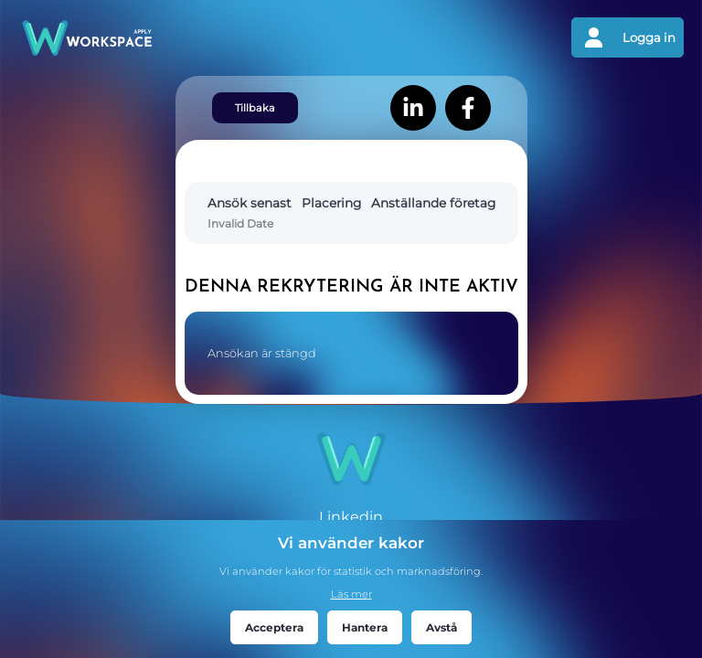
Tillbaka (255, 107)
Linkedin (351, 516)
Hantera (365, 627)
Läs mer (351, 594)
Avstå (441, 627)
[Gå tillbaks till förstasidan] (184, 38)
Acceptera (274, 627)
